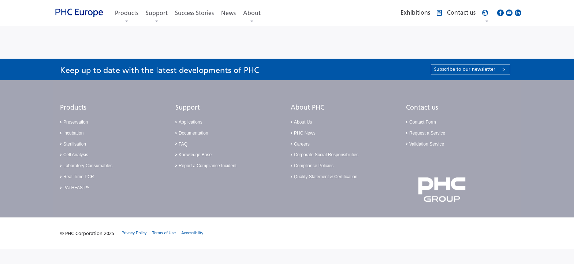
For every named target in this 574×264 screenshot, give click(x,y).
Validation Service (426, 144)
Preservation (75, 122)
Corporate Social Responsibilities (326, 154)
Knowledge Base (195, 154)
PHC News (305, 133)
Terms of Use (164, 233)
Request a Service (427, 133)
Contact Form (422, 122)
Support (157, 13)
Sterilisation (74, 144)
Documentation (193, 133)
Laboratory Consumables (87, 165)
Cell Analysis (75, 154)
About (252, 13)
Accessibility (192, 233)
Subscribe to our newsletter (470, 69)
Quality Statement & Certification (325, 176)
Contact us (422, 107)
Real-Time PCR (78, 176)
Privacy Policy (134, 233)
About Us (303, 122)
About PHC (307, 107)
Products (126, 13)
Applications (190, 122)
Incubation (73, 133)
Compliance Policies (313, 165)
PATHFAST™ (76, 187)
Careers (302, 144)
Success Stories (194, 13)
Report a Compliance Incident (207, 165)
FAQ (183, 144)
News (228, 13)
